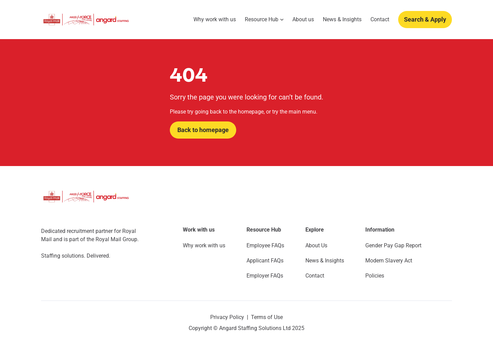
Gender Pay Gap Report (393, 245)
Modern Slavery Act (388, 260)
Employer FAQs (264, 275)
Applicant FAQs (264, 260)
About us (303, 19)
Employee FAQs (265, 245)
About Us (316, 245)
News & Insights (342, 19)
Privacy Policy (227, 317)
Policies (374, 275)
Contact (379, 19)
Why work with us (214, 19)
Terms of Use (267, 317)
